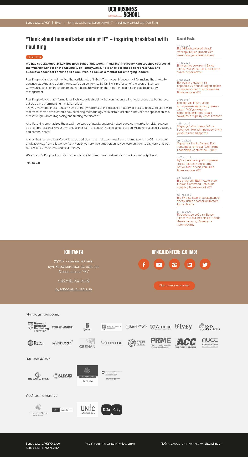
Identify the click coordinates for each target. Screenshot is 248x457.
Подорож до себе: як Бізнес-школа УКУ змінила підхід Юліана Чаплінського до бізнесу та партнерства (198, 219)
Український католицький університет (110, 443)
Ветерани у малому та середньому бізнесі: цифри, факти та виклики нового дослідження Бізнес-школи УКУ (199, 87)
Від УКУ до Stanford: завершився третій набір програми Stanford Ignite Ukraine (198, 201)
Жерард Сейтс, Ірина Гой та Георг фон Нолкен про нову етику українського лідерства (199, 130)
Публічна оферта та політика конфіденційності (191, 443)
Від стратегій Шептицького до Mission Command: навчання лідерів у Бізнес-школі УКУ (197, 184)
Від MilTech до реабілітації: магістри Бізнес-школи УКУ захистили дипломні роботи (195, 52)
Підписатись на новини (174, 285)
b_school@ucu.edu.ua (73, 289)
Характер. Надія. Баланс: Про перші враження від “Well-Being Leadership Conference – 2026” (198, 147)
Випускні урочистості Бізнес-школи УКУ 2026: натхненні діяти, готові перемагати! (199, 69)
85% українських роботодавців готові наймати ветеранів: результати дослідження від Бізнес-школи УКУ (197, 165)
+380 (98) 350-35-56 (73, 280)
